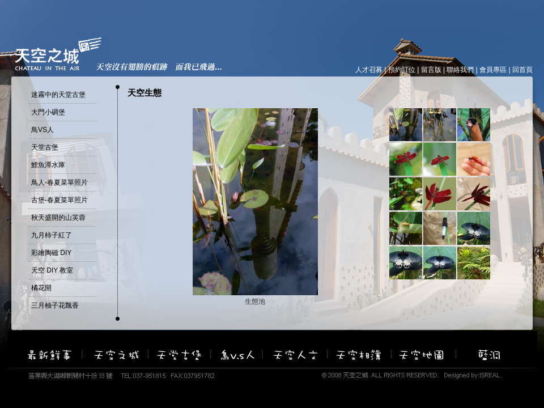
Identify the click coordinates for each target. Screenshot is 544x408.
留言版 (431, 70)
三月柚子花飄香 (55, 305)
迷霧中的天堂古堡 (58, 95)
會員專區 (493, 70)
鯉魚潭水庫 (48, 165)
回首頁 (522, 70)
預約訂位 (401, 70)
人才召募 (368, 70)
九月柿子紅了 (51, 235)
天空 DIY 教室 (52, 270)
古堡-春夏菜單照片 (59, 200)
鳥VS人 (42, 130)
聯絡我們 (460, 70)
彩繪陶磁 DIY (51, 253)
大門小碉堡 (48, 112)
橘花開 (41, 288)
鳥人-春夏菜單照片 (59, 182)
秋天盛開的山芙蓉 (58, 218)
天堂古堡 (44, 147)
